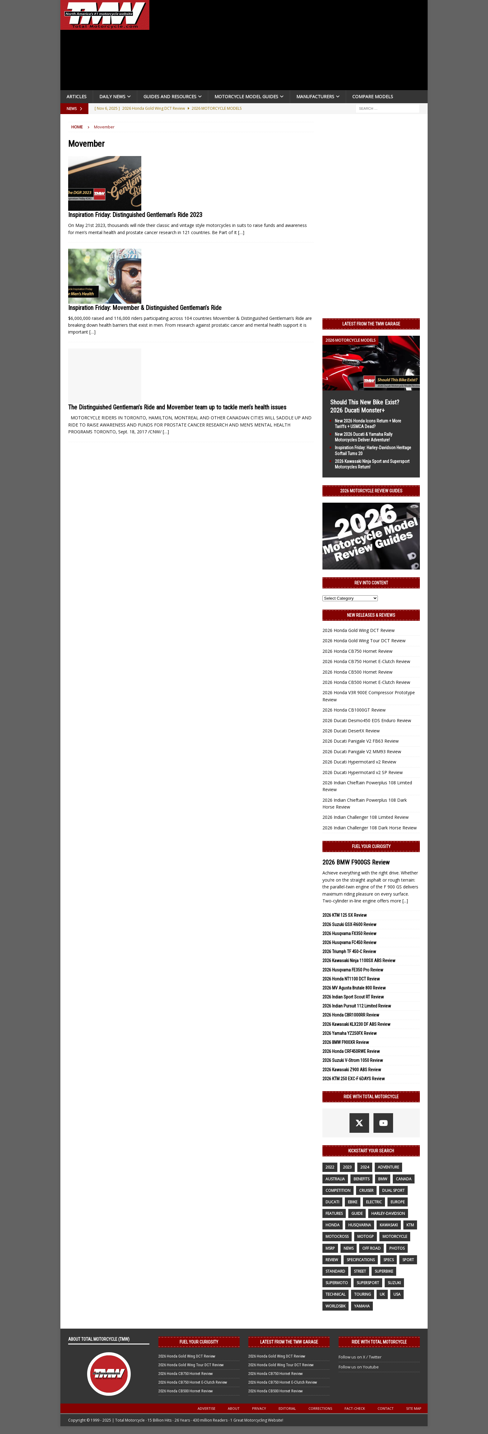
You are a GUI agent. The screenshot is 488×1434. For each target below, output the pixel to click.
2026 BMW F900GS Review (356, 862)
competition (338, 1190)
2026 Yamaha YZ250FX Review (349, 1033)
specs (388, 1259)
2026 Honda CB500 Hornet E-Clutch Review (366, 682)
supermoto (337, 1282)
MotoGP (365, 1236)
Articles (77, 96)
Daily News (112, 96)
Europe (398, 1202)
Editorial (287, 1408)
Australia (335, 1179)
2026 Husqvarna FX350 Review (349, 933)
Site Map (413, 1408)
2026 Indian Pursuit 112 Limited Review (356, 1005)
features (334, 1213)
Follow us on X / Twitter (360, 1357)
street (360, 1271)
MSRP (330, 1248)
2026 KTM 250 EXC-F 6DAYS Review (353, 1078)
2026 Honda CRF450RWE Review (351, 1051)
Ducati (332, 1202)
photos (397, 1248)
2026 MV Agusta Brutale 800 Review (354, 987)
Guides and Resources (169, 96)
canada (403, 1179)
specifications (361, 1259)
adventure (388, 1167)
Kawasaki (389, 1225)
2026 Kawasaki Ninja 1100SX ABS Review (358, 960)
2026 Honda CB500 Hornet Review (357, 672)
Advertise (206, 1408)
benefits (361, 1179)
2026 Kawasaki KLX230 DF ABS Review (356, 1024)
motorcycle (394, 1236)
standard (335, 1271)
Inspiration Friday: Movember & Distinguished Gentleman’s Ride (145, 307)
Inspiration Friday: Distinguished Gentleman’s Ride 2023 (135, 215)
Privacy (259, 1408)
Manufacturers (315, 96)
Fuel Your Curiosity (371, 846)
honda (333, 1225)
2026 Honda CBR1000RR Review (350, 1014)
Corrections (320, 1408)
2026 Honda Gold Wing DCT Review (358, 630)
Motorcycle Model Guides (246, 96)
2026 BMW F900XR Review (345, 1042)
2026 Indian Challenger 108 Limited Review (365, 817)
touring (362, 1294)
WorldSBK (335, 1306)
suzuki (394, 1282)
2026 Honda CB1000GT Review (354, 710)
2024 (364, 1167)
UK (382, 1294)
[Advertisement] (291, 46)
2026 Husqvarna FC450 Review (349, 942)
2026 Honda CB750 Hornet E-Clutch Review (366, 661)
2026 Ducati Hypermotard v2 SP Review (362, 772)
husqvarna (359, 1225)
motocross (337, 1236)
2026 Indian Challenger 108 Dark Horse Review (369, 828)
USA (397, 1294)
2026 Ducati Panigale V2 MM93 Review (361, 751)
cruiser (366, 1190)
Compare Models (372, 96)
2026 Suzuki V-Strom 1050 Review (352, 1060)
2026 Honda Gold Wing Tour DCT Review (364, 640)
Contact (386, 1408)
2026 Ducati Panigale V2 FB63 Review (360, 741)
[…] (241, 232)
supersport (368, 1282)
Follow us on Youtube (359, 1367)
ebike (352, 1202)
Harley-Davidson (388, 1213)
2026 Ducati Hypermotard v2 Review (359, 762)
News (349, 1248)
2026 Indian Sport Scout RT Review (353, 996)
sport (408, 1259)
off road (371, 1248)
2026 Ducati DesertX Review (351, 731)
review (332, 1259)
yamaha (362, 1306)
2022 (330, 1167)
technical (335, 1294)
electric (374, 1202)
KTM (410, 1225)
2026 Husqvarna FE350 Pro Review (352, 969)
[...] (405, 901)
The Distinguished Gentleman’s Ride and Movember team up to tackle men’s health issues (177, 407)
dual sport (393, 1190)
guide (357, 1213)
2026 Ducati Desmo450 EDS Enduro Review (366, 720)
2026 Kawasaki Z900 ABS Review (351, 1069)
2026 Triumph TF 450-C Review (349, 951)
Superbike (384, 1271)
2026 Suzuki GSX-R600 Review (349, 924)
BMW (382, 1179)
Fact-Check (355, 1408)
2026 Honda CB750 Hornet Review (357, 651)
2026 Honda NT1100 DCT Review (351, 978)
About (234, 1408)
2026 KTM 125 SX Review (344, 915)
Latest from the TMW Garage (371, 323)
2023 (347, 1167)
